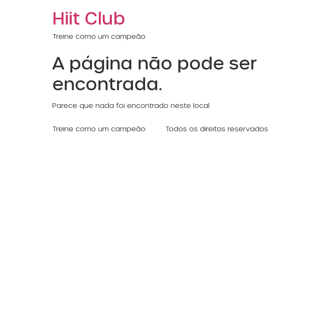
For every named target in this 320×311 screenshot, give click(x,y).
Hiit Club (88, 17)
